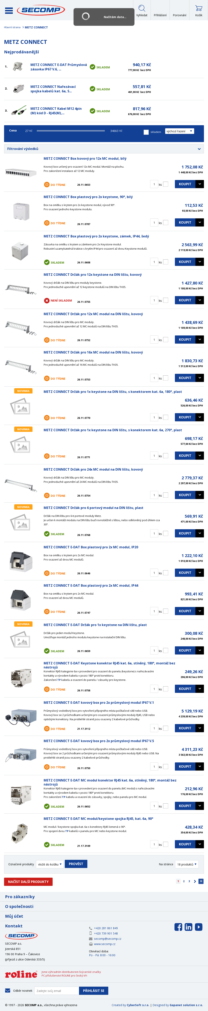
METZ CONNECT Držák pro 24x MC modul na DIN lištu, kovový (93, 469)
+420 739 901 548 (106, 933)
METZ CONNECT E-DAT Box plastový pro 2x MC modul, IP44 (91, 585)
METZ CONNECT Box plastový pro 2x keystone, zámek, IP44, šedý (96, 236)
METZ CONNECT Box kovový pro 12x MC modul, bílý (85, 158)
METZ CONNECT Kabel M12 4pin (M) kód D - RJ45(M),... (56, 110)
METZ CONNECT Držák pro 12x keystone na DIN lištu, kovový (93, 275)
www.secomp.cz (104, 944)
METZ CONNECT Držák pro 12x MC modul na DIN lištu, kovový (93, 314)
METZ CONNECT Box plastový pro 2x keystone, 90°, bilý (88, 197)
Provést (76, 864)
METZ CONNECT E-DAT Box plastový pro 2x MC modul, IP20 (91, 547)
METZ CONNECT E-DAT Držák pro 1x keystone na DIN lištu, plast (95, 625)
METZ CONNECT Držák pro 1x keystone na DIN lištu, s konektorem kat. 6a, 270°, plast (113, 430)
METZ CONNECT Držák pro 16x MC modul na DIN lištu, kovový (93, 352)
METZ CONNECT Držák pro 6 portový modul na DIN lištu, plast (93, 508)
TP (59, 680)
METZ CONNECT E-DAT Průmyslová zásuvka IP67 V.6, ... (58, 67)
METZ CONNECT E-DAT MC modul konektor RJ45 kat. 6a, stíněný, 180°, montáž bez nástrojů (110, 782)
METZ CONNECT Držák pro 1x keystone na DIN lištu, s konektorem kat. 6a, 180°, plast (113, 392)
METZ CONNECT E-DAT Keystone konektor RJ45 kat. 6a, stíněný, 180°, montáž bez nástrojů (109, 665)
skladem (156, 132)
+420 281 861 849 (106, 928)
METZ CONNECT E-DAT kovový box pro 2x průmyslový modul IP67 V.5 (99, 741)
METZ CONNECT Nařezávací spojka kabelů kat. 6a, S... (53, 88)
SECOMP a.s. (42, 10)
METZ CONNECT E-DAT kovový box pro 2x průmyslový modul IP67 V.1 (99, 703)
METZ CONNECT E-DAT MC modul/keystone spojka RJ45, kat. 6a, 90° (98, 819)
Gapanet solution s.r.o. (186, 1005)
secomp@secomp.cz (107, 939)
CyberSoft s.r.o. (138, 1005)
